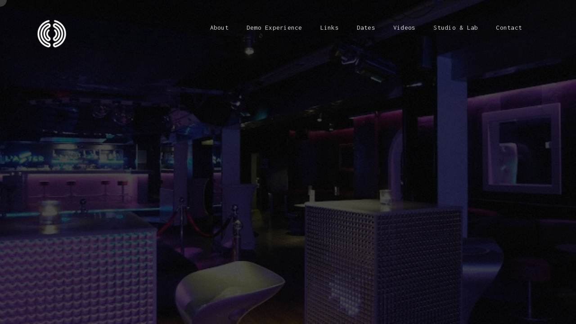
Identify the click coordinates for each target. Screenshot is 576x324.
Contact (509, 27)
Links (329, 27)
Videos (404, 27)
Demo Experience (274, 27)
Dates (366, 27)
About (219, 27)
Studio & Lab (455, 27)
